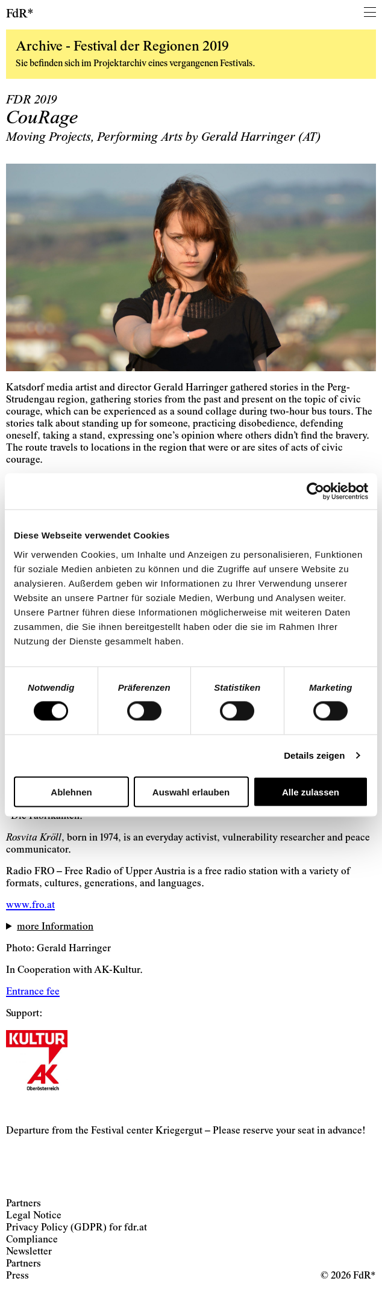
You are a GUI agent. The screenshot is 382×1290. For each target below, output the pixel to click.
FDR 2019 (31, 100)
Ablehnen (71, 791)
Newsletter (29, 1252)
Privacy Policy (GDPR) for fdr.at (76, 1228)
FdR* (20, 14)
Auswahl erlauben (191, 791)
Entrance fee (33, 992)
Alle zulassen (310, 791)
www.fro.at (30, 906)
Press (17, 1276)
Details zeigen (314, 755)
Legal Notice (33, 1216)
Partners (23, 1204)
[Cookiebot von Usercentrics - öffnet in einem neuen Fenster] (315, 492)
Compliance (32, 1240)
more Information (55, 927)
